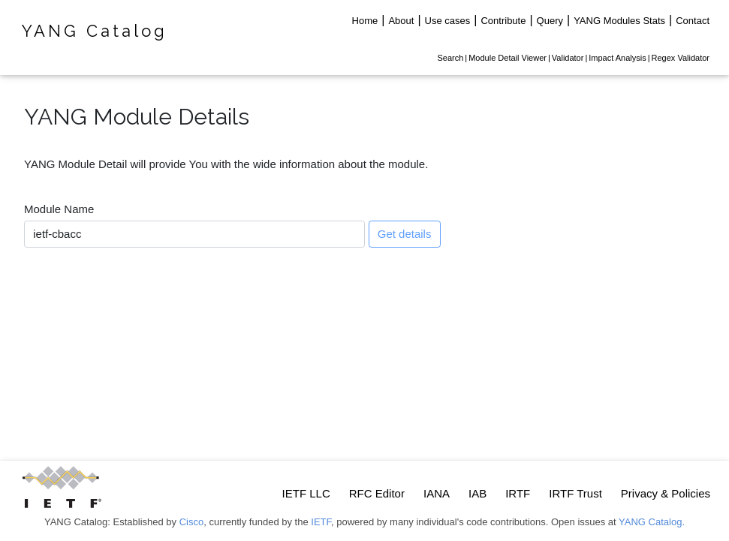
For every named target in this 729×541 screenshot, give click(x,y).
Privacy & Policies (665, 493)
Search (450, 57)
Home (365, 20)
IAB (477, 493)
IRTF (517, 493)
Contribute (503, 20)
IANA (436, 493)
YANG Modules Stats (619, 20)
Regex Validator (680, 57)
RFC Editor (377, 493)
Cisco (191, 521)
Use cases (448, 20)
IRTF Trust (575, 493)
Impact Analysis (617, 57)
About (401, 20)
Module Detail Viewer (507, 57)
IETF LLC (306, 493)
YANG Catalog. (652, 521)
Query (550, 20)
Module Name (59, 209)
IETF (321, 521)
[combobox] (194, 234)
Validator (568, 57)
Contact (692, 20)
